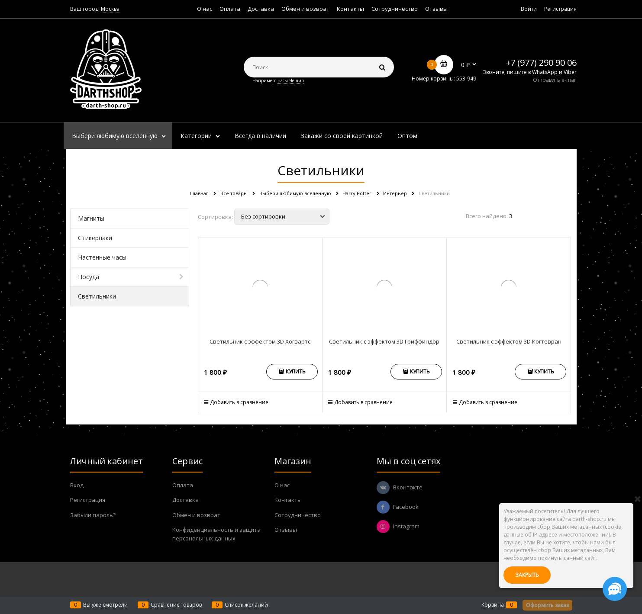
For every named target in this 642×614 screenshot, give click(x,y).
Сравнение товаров (176, 604)
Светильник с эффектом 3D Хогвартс (260, 341)
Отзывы (436, 9)
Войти (529, 9)
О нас (204, 9)
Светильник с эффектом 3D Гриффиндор (384, 341)
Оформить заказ (547, 605)
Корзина (492, 604)
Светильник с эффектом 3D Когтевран (508, 341)
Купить (296, 371)
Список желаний (246, 604)
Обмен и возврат (305, 9)
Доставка (261, 9)
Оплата (229, 9)
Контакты (350, 9)
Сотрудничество (394, 9)
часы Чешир (290, 80)
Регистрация (560, 9)
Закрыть (527, 575)
